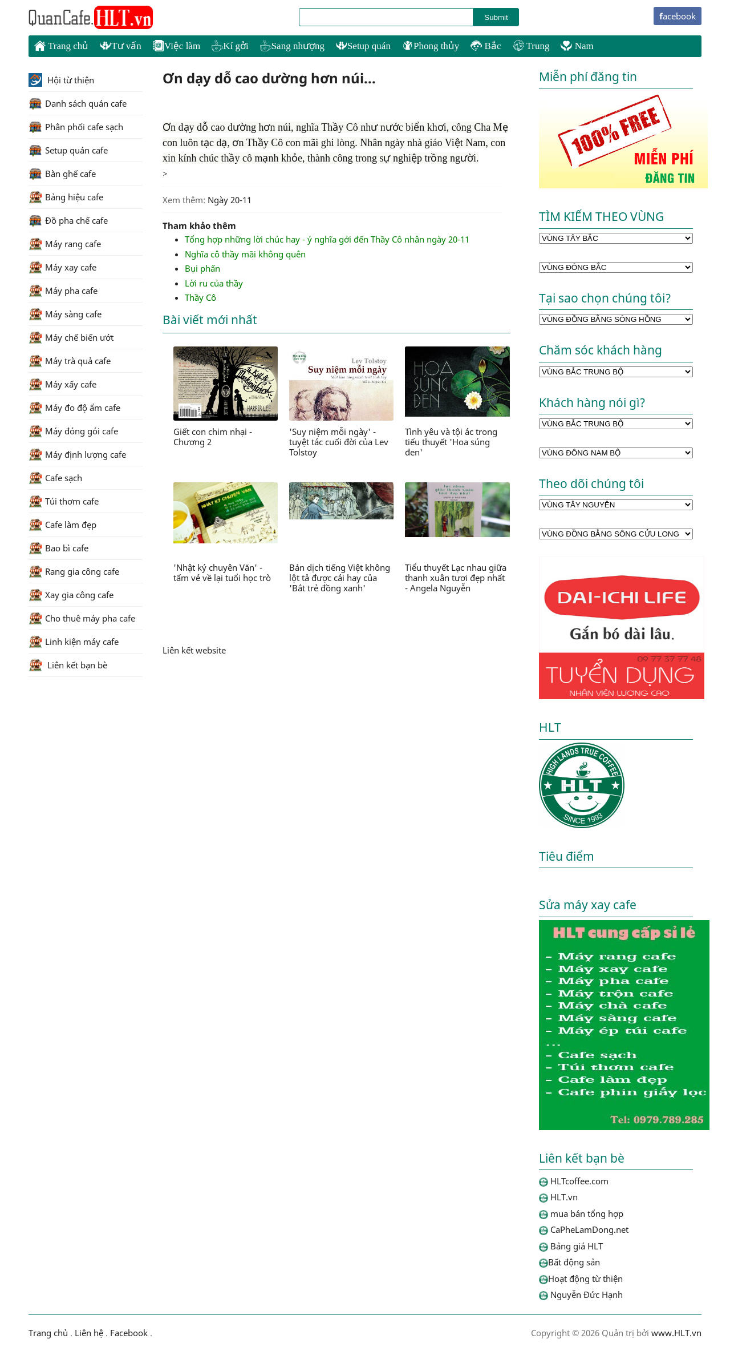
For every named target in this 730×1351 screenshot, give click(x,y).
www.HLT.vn (675, 1332)
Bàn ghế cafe (62, 173)
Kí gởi (230, 46)
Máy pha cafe (63, 290)
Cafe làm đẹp (62, 524)
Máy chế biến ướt (71, 337)
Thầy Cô (200, 297)
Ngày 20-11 (230, 199)
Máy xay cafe (62, 267)
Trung (531, 46)
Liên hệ (89, 1332)
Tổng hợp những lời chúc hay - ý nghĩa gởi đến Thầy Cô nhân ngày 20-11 (327, 239)
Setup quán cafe (68, 150)
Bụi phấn (202, 268)
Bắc (486, 46)
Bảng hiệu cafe (66, 197)
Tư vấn (120, 46)
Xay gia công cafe (71, 595)
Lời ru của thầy (214, 283)
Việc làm (176, 46)
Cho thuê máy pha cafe (82, 618)
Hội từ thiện (61, 80)
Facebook (129, 1332)
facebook (677, 16)
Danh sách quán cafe (78, 103)
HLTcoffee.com (91, 18)
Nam (577, 46)
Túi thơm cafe (64, 501)
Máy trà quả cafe (70, 361)
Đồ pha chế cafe (68, 220)
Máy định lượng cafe (77, 454)
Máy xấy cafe (62, 384)
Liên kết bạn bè (68, 665)
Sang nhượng (292, 46)
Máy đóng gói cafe (73, 431)
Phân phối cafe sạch (76, 127)
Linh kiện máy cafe (74, 641)
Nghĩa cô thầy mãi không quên (245, 254)
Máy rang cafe (65, 244)
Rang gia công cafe (74, 571)
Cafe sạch (55, 478)
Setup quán (363, 46)
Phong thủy (430, 46)
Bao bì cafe (58, 548)
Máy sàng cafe (65, 314)
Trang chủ (61, 45)
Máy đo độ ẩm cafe (74, 407)
